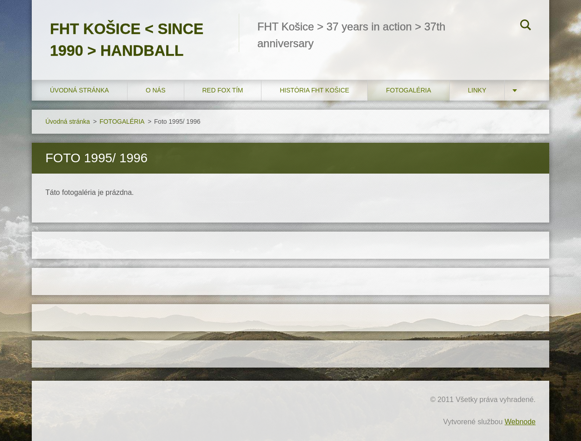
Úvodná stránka (79, 90)
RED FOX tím (222, 90)
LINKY (477, 90)
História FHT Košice (314, 90)
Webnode (520, 422)
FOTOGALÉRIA (408, 90)
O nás (156, 90)
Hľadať (525, 26)
